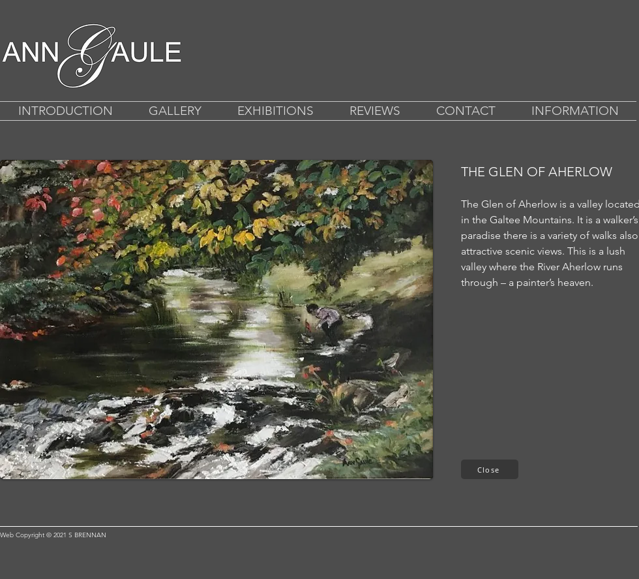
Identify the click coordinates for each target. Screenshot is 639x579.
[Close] (489, 469)
